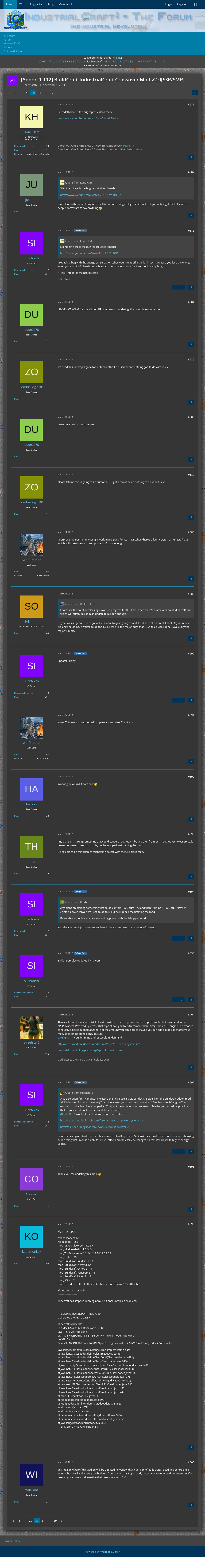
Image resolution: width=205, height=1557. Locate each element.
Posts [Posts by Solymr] (17, 633)
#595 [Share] (191, 953)
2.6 (70, 61)
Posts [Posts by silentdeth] (17, 274)
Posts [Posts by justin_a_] (17, 211)
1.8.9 (130, 61)
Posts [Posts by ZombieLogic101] (17, 398)
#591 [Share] (191, 715)
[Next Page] (58, 92)
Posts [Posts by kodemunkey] (17, 1263)
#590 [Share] (191, 653)
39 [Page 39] (51, 93)
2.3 (58, 61)
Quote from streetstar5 (79, 1092)
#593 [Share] (191, 834)
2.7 (77, 61)
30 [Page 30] (33, 93)
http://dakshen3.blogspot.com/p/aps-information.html (90, 1050)
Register (182, 4)
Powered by (102, 1551)
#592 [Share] (191, 776)
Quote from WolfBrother (80, 604)
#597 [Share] (191, 1082)
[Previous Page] (10, 92)
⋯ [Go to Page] (21, 93)
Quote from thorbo (76, 902)
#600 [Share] (191, 1462)
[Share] (195, 92)
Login (168, 4)
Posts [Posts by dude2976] (17, 341)
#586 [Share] (191, 417)
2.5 (64, 61)
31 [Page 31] (39, 93)
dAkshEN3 (64, 1037)
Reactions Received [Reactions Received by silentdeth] (23, 270)
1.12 (163, 61)
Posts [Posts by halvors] (17, 815)
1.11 (155, 61)
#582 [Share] (191, 172)
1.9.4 (139, 61)
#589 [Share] (191, 593)
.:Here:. (126, 145)
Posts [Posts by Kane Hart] (17, 149)
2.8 (83, 61)
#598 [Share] (191, 1166)
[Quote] (191, 157)
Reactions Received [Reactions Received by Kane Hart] (23, 145)
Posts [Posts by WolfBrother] (17, 571)
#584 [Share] (191, 302)
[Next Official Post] (181, 287)
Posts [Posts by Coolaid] (17, 1205)
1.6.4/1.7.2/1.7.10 (114, 61)
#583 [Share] (191, 230)
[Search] (195, 4)
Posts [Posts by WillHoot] (17, 1501)
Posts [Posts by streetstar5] (17, 1054)
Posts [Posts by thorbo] (17, 873)
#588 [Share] (191, 532)
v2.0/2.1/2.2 (46, 61)
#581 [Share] (191, 104)
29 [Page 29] (27, 93)
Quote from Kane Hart (78, 182)
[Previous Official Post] (175, 287)
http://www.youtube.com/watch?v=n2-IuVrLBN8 (87, 118)
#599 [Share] (191, 1224)
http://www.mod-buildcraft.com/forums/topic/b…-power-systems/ (98, 1044)
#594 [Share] (191, 891)
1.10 (147, 61)
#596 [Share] (191, 1014)
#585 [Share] (191, 359)
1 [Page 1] (16, 93)
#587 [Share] (191, 474)
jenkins (117, 57)
